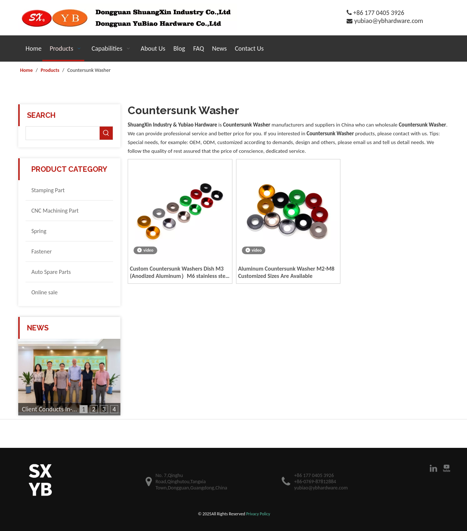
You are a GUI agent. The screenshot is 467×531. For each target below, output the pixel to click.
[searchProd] (63, 133)
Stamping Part (48, 190)
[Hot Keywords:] (106, 133)
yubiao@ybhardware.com (388, 21)
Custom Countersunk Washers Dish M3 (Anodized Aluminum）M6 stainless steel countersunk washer (180, 272)
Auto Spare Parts (51, 271)
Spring (38, 231)
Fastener (41, 251)
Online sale (44, 292)
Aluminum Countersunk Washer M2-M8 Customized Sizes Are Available (286, 272)
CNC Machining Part (54, 210)
